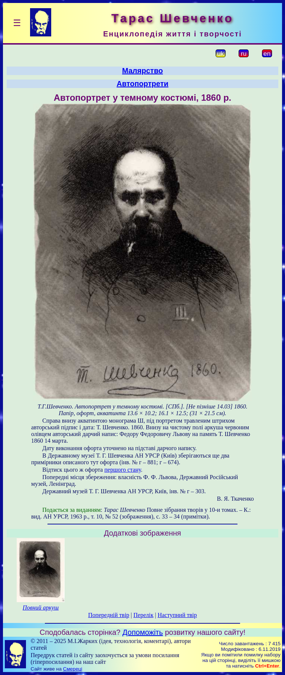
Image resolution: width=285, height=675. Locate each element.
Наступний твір (177, 615)
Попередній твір (109, 615)
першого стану (122, 469)
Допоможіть (142, 632)
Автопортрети (142, 84)
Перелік (144, 615)
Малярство (142, 71)
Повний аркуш (41, 607)
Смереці (72, 669)
